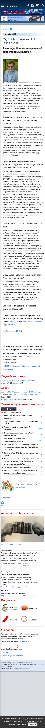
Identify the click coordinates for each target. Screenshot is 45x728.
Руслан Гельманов (6, 550)
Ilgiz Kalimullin (5, 591)
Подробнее (4, 652)
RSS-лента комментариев (11, 545)
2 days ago (21, 568)
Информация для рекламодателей (12, 656)
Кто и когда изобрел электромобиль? (18, 467)
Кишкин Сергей (5, 572)
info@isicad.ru (24, 641)
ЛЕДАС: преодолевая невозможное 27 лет (14, 596)
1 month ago (32, 596)
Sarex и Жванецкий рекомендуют (11, 587)
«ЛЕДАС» (32, 663)
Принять (32, 724)
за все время (16, 412)
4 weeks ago (26, 587)
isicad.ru (26, 634)
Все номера (5, 497)
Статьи (7, 28)
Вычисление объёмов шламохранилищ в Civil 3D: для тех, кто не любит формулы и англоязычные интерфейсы (21, 461)
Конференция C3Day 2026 (11, 400)
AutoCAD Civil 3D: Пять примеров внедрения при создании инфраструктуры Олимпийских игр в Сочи (21, 447)
